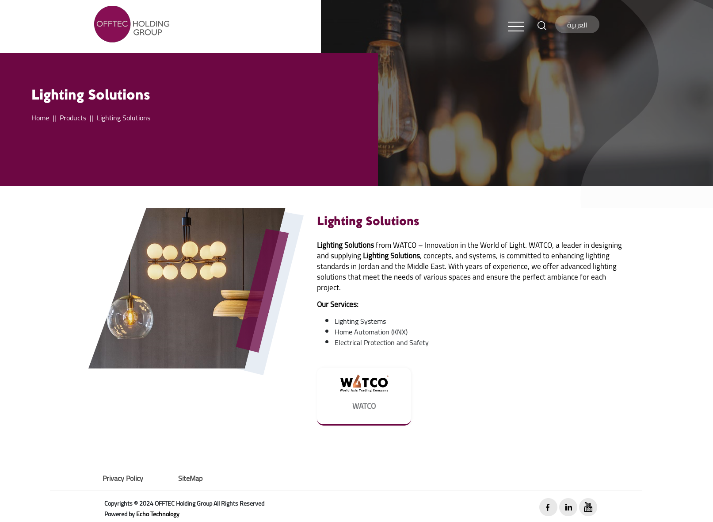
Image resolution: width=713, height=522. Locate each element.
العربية (577, 24)
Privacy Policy (123, 478)
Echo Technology (157, 514)
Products (73, 117)
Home (40, 117)
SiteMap (190, 478)
